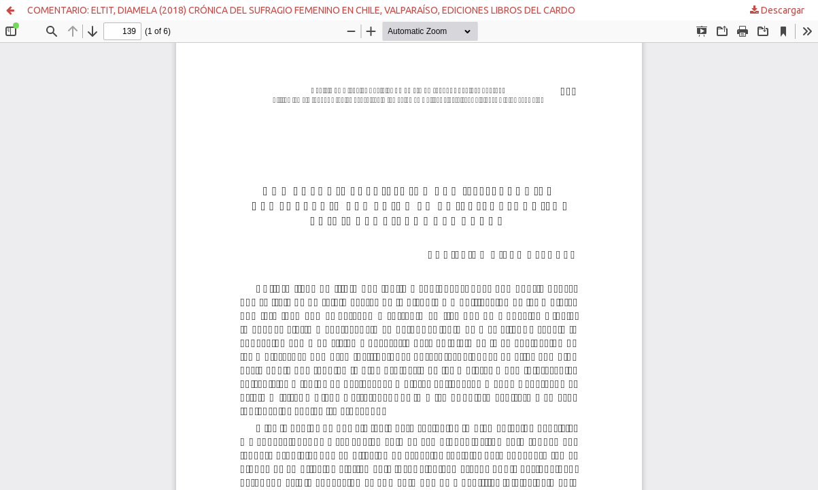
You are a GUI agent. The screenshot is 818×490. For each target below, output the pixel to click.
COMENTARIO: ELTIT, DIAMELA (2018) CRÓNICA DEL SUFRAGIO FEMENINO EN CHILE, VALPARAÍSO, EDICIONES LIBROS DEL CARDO (301, 10)
